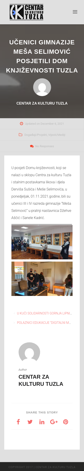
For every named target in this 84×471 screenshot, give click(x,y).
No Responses (44, 146)
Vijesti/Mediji (56, 134)
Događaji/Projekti (35, 134)
